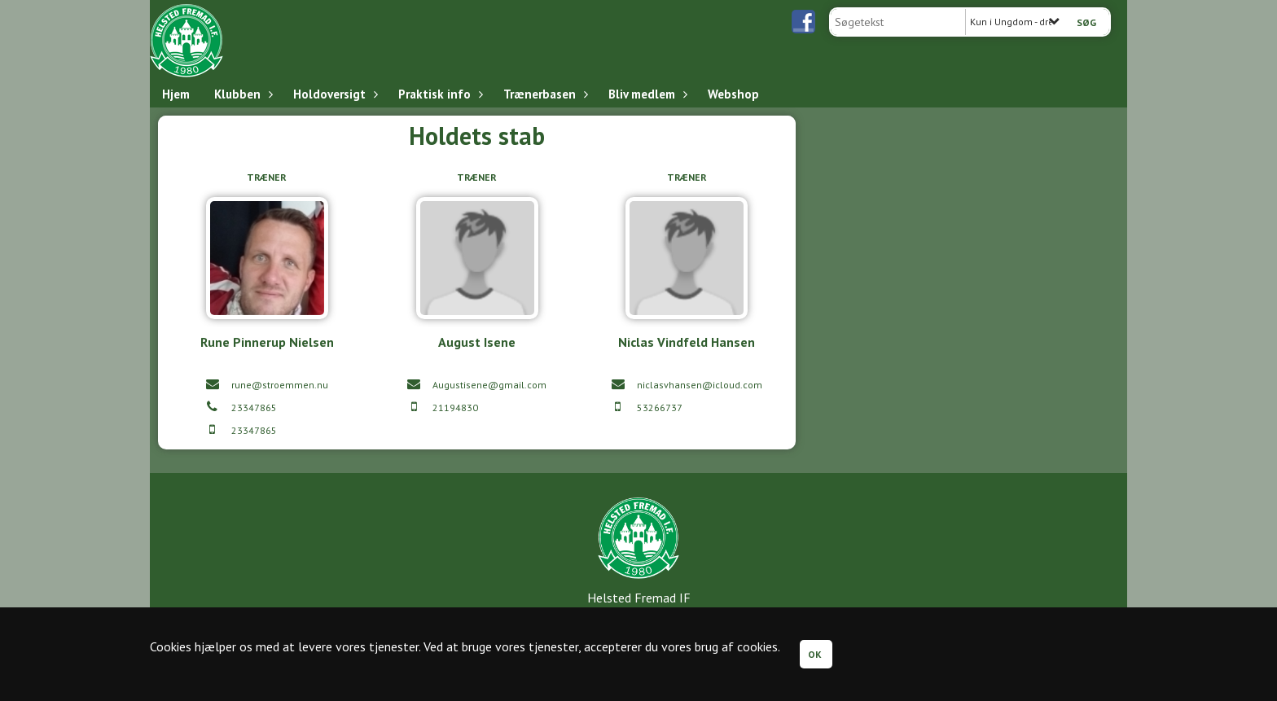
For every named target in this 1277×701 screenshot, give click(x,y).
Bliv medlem (645, 94)
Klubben (241, 94)
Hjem (176, 94)
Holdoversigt (333, 94)
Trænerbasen (543, 94)
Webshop (733, 94)
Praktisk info (438, 94)
